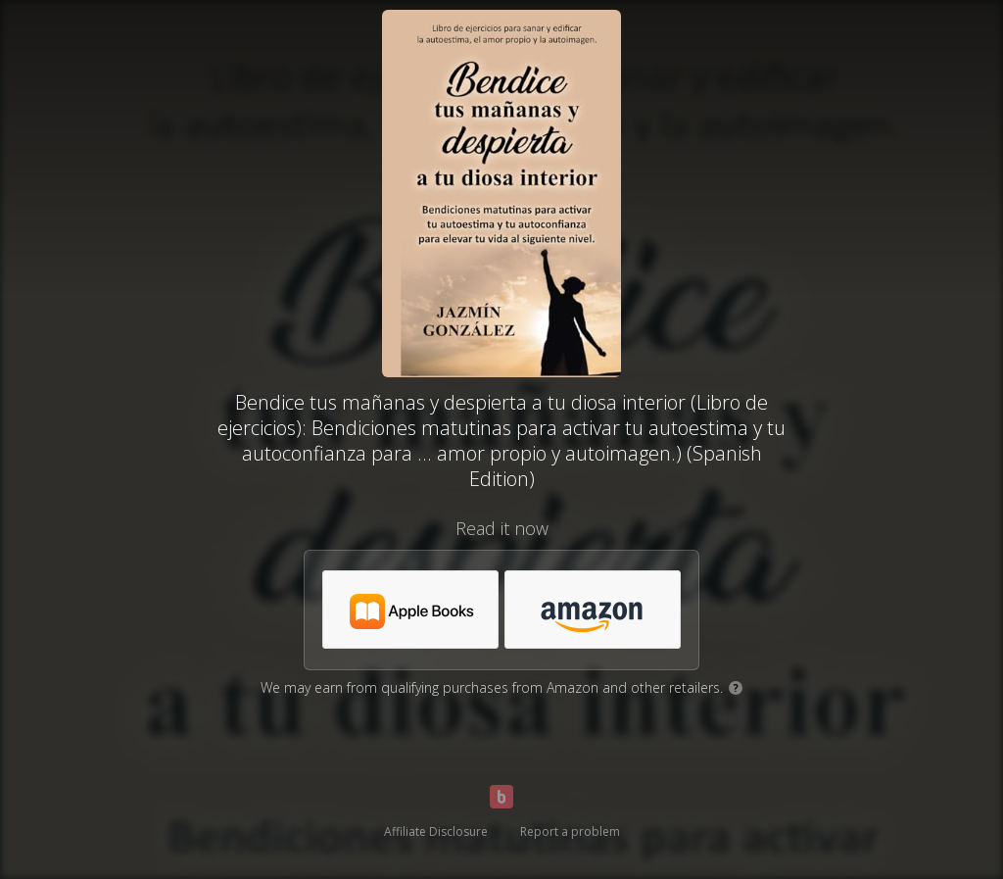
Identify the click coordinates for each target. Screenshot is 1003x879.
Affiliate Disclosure (436, 831)
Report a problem (570, 831)
